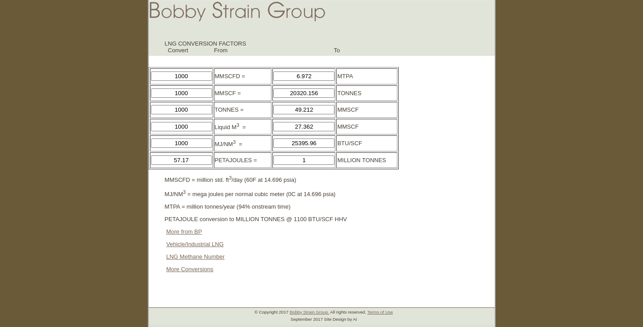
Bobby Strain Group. (309, 312)
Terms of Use (380, 312)
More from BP (184, 231)
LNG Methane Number (195, 256)
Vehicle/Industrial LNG (195, 244)
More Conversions (189, 269)
